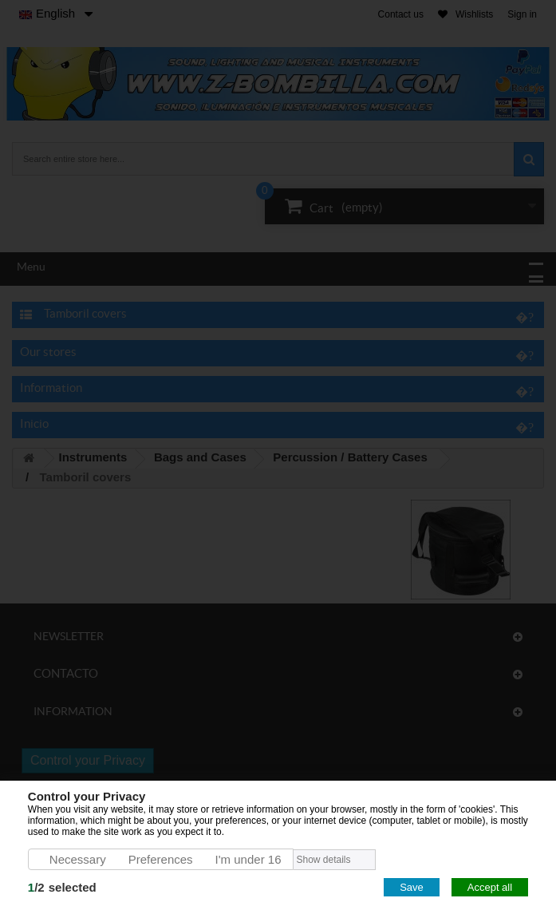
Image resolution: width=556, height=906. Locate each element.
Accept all (489, 887)
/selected (62, 887)
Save (412, 887)
